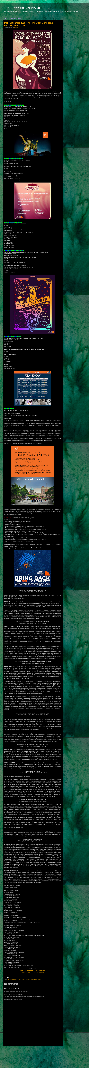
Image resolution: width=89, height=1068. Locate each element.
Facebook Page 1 (29, 970)
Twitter (21, 970)
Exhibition (28, 979)
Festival (33, 979)
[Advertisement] (32, 1055)
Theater (40, 979)
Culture (19, 979)
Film (36, 979)
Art (8, 979)
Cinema (15, 979)
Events (23, 979)
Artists (11, 979)
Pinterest (35, 972)
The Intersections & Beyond (23, 7)
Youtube (23, 972)
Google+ (29, 972)
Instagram (41, 972)
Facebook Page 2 (40, 970)
